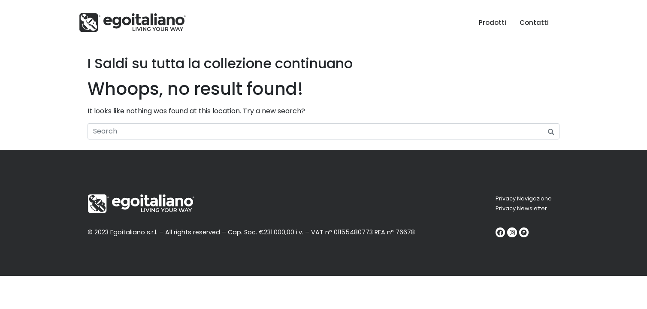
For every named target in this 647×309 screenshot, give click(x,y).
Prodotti (492, 22)
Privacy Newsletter (521, 208)
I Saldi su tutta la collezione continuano (220, 63)
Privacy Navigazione (524, 198)
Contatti (534, 22)
